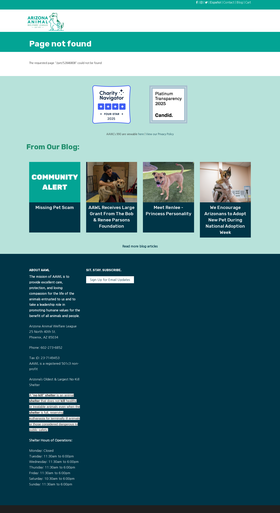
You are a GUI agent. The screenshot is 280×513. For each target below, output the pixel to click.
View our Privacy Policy (160, 134)
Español (215, 2)
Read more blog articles (140, 246)
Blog (239, 2)
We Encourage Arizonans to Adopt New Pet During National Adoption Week (225, 220)
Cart (248, 2)
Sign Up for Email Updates (110, 279)
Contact (228, 2)
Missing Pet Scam (54, 207)
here (141, 134)
